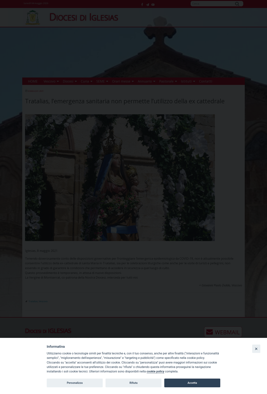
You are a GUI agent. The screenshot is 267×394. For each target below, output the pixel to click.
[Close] (256, 349)
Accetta (192, 383)
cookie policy (155, 371)
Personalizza (75, 383)
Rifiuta (133, 383)
